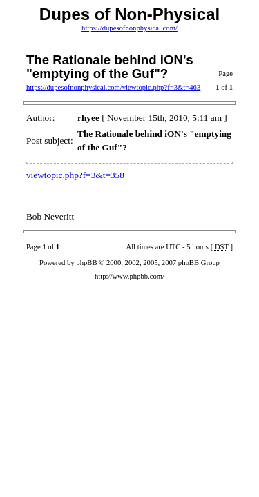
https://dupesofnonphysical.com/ (129, 28)
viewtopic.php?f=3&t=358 (75, 175)
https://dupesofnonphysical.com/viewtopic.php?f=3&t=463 (113, 87)
